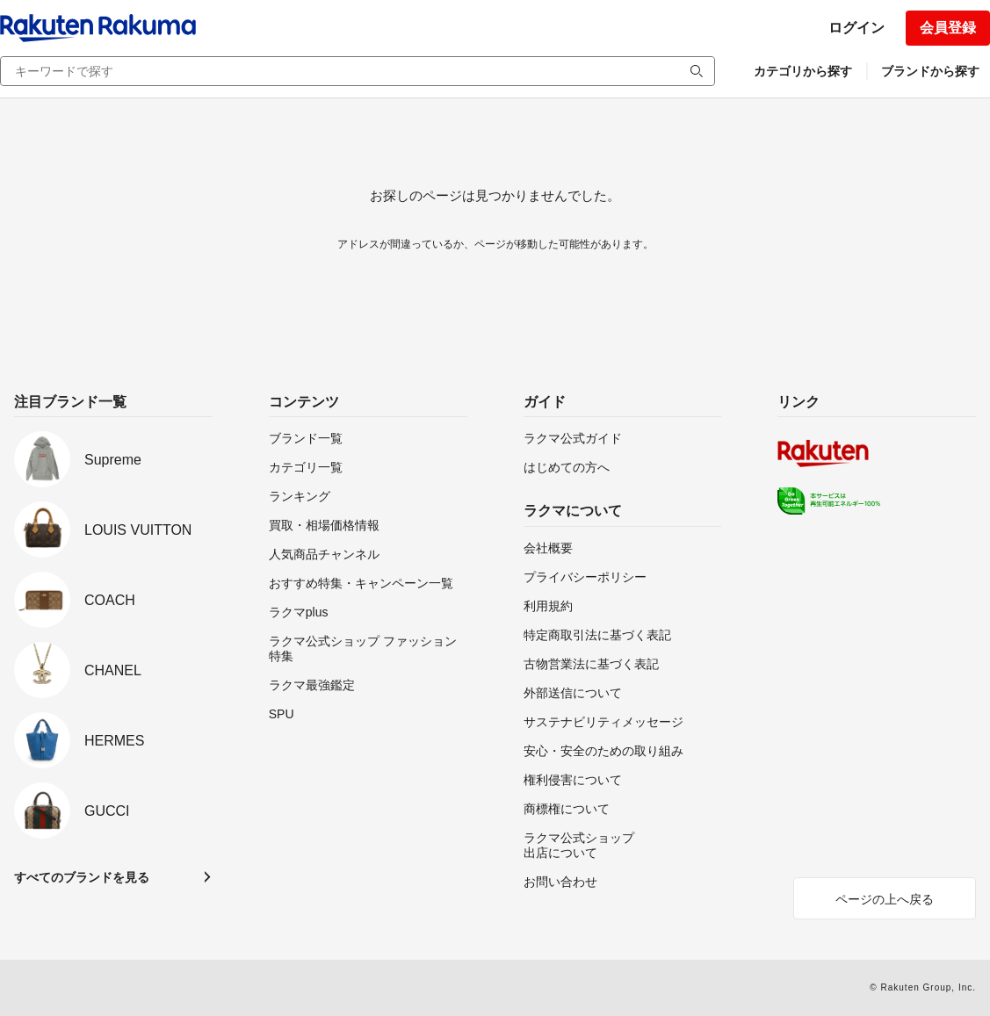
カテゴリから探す (803, 71)
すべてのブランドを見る (81, 877)
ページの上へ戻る (884, 899)
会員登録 (948, 27)
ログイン (856, 27)
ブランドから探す (930, 71)
